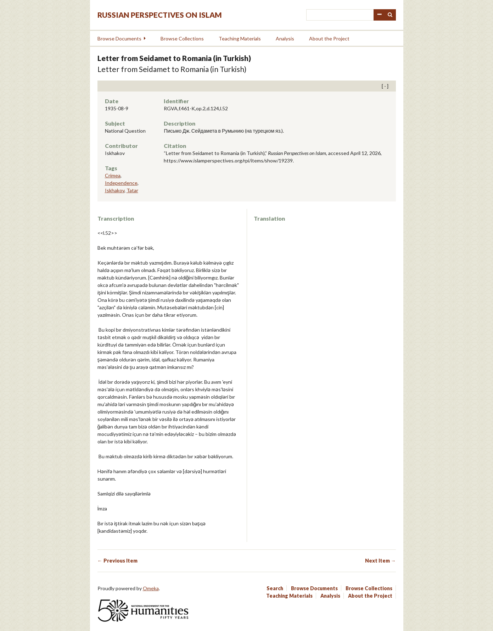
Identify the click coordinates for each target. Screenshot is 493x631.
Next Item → (380, 561)
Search (390, 15)
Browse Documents (119, 38)
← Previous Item (117, 561)
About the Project (329, 38)
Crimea (113, 175)
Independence (121, 183)
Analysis (285, 38)
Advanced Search (379, 15)
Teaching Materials (240, 38)
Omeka (151, 588)
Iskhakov (114, 190)
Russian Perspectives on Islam (159, 14)
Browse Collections (182, 38)
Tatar (132, 190)
